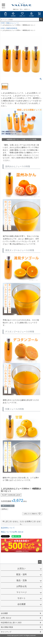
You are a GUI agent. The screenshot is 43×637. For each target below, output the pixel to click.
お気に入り (22, 14)
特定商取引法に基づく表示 (11, 623)
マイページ (21, 592)
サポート (21, 598)
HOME (3, 23)
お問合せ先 (21, 586)
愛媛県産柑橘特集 (11, 28)
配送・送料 (21, 574)
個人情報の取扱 (7, 627)
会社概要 (21, 604)
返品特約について (8, 528)
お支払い (21, 568)
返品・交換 (21, 580)
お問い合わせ (6, 618)
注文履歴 (31, 14)
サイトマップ (6, 632)
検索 (41, 19)
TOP (5, 14)
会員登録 (13, 14)
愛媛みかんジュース (12, 23)
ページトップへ (40, 562)
